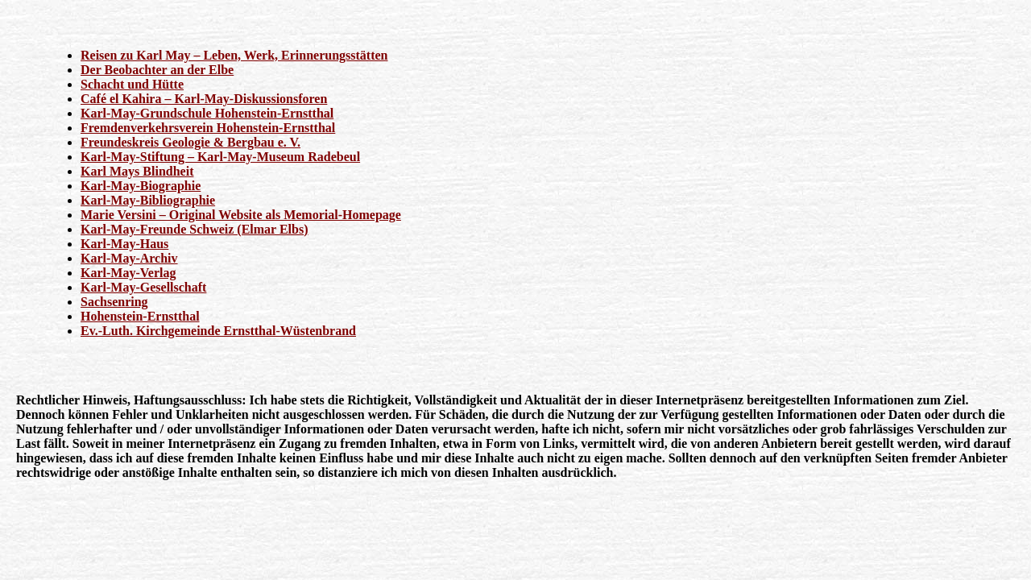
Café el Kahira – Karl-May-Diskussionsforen (204, 99)
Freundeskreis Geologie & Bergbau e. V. (190, 142)
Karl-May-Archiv (129, 258)
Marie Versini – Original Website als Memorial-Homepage (241, 215)
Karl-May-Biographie (141, 186)
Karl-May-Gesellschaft (143, 287)
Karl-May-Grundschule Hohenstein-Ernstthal (207, 113)
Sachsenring (114, 302)
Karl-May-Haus (124, 244)
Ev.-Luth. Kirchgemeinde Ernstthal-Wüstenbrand (218, 331)
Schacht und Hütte (132, 84)
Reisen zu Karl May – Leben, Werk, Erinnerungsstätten (234, 55)
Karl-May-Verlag (128, 273)
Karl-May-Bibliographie (148, 200)
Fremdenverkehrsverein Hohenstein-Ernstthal (208, 128)
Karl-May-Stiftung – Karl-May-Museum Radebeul (220, 157)
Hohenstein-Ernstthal (140, 316)
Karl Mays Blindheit (137, 171)
